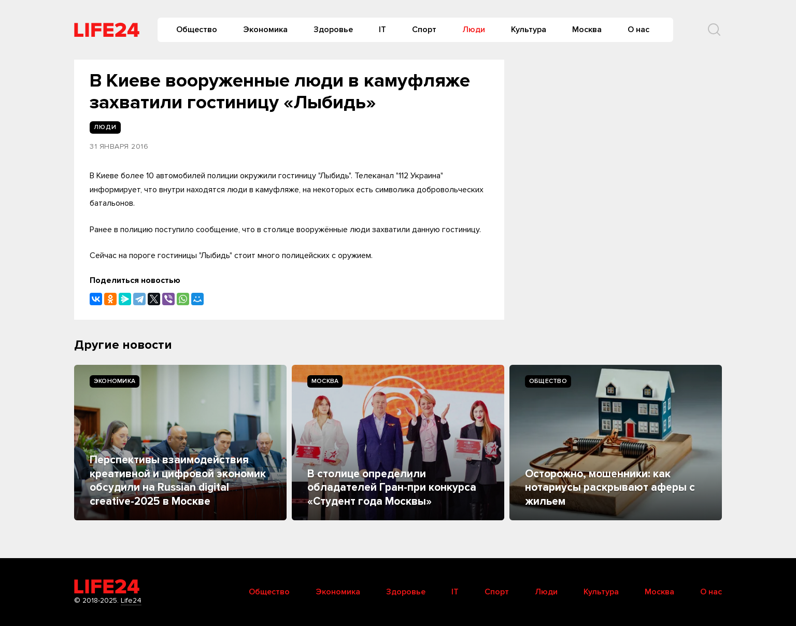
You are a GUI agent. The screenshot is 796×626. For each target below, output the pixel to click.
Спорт (424, 29)
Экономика (265, 29)
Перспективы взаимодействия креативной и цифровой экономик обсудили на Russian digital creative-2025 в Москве (178, 480)
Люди (473, 29)
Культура (528, 29)
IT (382, 29)
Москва (587, 29)
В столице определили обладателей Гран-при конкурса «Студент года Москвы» (391, 487)
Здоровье (333, 29)
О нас (638, 29)
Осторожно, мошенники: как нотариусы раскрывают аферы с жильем (610, 487)
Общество (196, 29)
